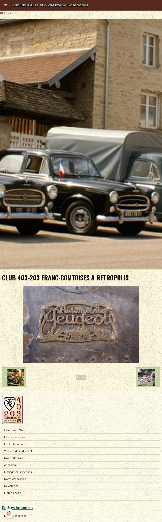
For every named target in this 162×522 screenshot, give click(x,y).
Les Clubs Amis (13, 444)
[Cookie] (9, 513)
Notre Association (15, 479)
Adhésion (10, 465)
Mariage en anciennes (18, 472)
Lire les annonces (15, 437)
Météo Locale (13, 493)
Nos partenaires (14, 458)
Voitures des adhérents (18, 451)
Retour (81, 377)
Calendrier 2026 (14, 430)
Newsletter (11, 486)
